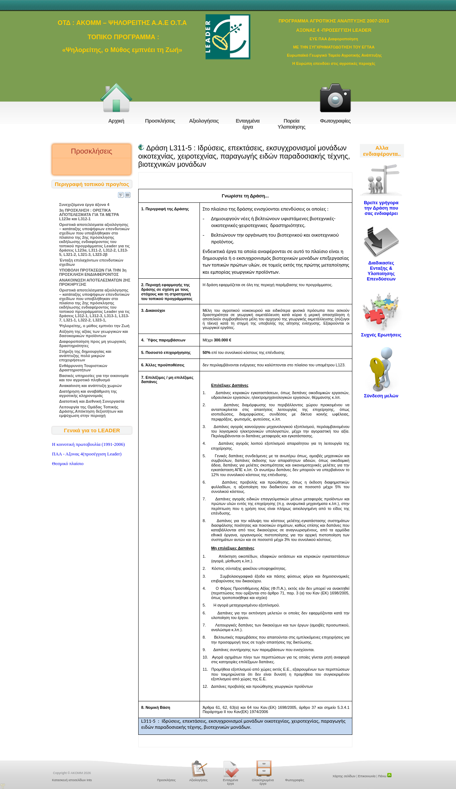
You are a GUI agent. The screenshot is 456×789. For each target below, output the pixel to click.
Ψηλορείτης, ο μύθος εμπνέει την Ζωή (94, 326)
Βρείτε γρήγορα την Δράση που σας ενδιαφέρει (381, 208)
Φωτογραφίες (335, 121)
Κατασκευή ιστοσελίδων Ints (72, 780)
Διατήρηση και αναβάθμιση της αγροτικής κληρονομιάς (88, 393)
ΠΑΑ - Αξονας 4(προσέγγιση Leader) (86, 454)
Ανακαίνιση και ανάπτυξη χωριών (90, 385)
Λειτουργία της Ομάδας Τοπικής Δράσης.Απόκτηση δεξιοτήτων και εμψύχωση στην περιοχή (91, 411)
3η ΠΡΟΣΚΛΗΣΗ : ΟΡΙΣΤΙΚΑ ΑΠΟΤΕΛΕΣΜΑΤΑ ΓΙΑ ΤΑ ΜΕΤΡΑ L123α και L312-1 (89, 214)
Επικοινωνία (366, 776)
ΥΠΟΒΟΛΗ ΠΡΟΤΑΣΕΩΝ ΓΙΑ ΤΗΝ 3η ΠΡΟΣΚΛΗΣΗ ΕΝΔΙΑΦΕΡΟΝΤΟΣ (92, 272)
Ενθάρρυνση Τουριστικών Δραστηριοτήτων (83, 367)
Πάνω (385, 776)
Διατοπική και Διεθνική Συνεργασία (91, 401)
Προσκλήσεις (160, 121)
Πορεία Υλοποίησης (291, 124)
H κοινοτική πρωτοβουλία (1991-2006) (88, 444)
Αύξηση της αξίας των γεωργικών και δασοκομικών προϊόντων (93, 333)
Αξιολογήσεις (203, 121)
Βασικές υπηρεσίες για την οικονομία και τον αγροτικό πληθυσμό (94, 377)
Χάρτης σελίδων (344, 776)
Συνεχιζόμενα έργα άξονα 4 (84, 204)
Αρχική (116, 121)
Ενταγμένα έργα (248, 124)
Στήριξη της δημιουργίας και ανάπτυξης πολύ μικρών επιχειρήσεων (85, 355)
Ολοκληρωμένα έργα (262, 781)
